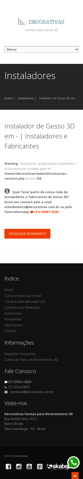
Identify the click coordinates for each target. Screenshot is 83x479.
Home (8, 98)
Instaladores (26, 98)
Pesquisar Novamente (27, 233)
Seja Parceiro (13, 325)
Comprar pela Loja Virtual (22, 296)
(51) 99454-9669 (17, 382)
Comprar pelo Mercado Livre (25, 301)
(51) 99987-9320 (44, 212)
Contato (10, 331)
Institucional (12, 313)
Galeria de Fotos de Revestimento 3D (31, 359)
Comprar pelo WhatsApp (22, 307)
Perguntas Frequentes (20, 354)
